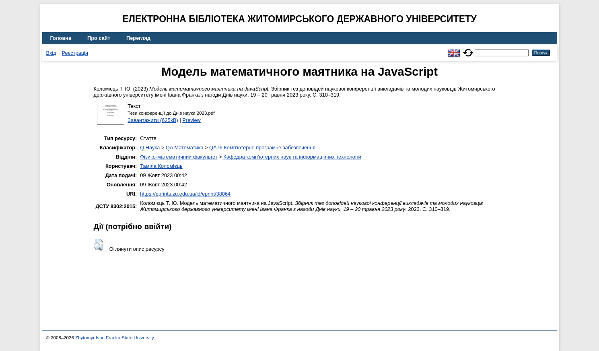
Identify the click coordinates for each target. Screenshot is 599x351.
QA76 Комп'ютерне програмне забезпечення (262, 148)
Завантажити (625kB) (153, 120)
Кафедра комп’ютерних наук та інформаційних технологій (292, 157)
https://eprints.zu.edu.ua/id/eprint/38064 (185, 194)
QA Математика (184, 148)
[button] (98, 245)
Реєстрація (75, 53)
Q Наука (150, 148)
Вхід (51, 53)
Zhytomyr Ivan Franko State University (114, 337)
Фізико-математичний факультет (178, 157)
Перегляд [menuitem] (138, 38)
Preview (191, 120)
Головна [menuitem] (61, 38)
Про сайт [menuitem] (98, 38)
